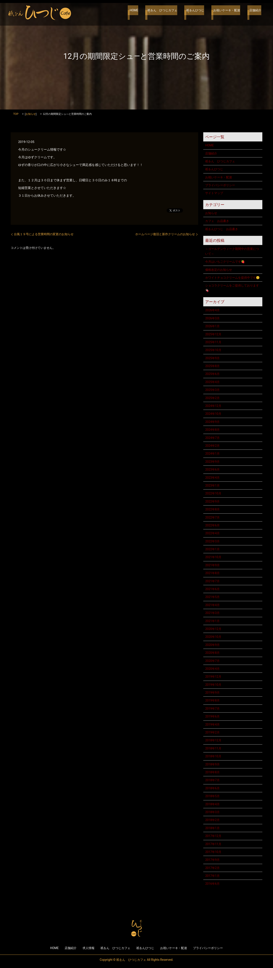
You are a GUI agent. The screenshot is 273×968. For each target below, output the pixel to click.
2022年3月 (212, 541)
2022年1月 (212, 549)
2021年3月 (212, 613)
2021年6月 (212, 589)
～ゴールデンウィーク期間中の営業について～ (232, 251)
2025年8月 (212, 366)
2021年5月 (212, 597)
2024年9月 (212, 422)
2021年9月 (212, 565)
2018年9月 (212, 764)
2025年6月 (212, 374)
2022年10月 (213, 493)
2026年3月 (212, 318)
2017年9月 (212, 859)
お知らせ (31, 113)
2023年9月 (212, 461)
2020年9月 (212, 645)
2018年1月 (212, 828)
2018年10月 (213, 756)
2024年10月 (213, 413)
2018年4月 (212, 804)
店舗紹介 (255, 12)
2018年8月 (212, 772)
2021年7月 (212, 581)
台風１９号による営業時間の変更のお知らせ (44, 234)
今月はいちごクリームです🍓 (225, 261)
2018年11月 (213, 748)
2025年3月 (212, 390)
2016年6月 (212, 883)
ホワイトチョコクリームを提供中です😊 (232, 277)
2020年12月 (213, 629)
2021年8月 (212, 573)
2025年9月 (212, 358)
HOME (142, 12)
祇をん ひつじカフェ (168, 12)
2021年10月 (213, 557)
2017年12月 (213, 836)
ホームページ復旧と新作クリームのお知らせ (165, 234)
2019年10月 (213, 684)
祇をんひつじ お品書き (221, 229)
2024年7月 (212, 437)
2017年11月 (213, 844)
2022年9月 (212, 501)
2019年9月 (212, 692)
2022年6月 (212, 525)
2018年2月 (212, 820)
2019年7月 (212, 708)
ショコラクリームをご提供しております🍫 (232, 288)
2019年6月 (212, 716)
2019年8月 (212, 700)
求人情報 (88, 948)
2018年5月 (212, 796)
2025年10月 (213, 350)
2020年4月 (212, 668)
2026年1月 (212, 326)
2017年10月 (213, 852)
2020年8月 (212, 652)
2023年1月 (212, 485)
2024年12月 (213, 406)
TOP (15, 113)
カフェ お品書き (217, 221)
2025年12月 (213, 334)
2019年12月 (213, 676)
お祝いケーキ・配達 (228, 12)
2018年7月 (212, 780)
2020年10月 (213, 636)
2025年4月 (212, 382)
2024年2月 (212, 445)
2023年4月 (212, 477)
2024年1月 (212, 453)
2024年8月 (212, 429)
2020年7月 (212, 661)
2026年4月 (212, 310)
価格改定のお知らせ (218, 269)
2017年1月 (212, 875)
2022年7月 (212, 517)
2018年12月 (213, 740)
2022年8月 (212, 509)
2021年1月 (212, 621)
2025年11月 (213, 342)
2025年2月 (212, 398)
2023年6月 (212, 469)
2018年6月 (212, 788)
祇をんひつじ (199, 12)
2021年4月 (212, 605)
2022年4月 (212, 533)
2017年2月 (212, 868)
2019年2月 (212, 732)
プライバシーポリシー (220, 185)
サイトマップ (214, 193)
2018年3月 (212, 812)
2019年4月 (212, 724)
